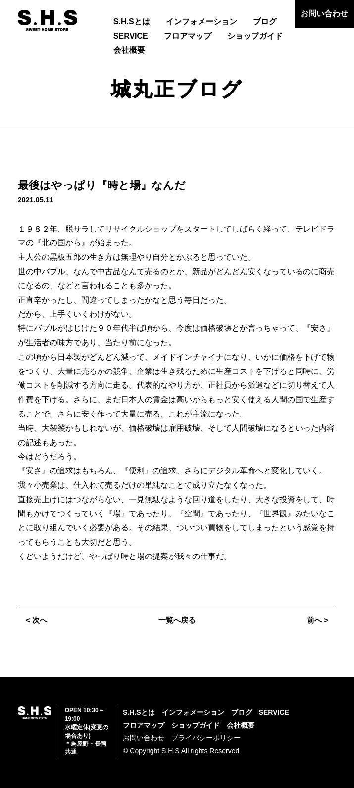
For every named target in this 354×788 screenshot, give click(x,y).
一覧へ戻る (177, 620)
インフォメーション (201, 21)
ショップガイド (255, 36)
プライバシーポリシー (206, 738)
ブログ (265, 21)
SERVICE (130, 36)
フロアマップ (187, 36)
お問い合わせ (324, 13)
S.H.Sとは (131, 21)
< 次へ (37, 620)
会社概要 (129, 50)
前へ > (316, 620)
